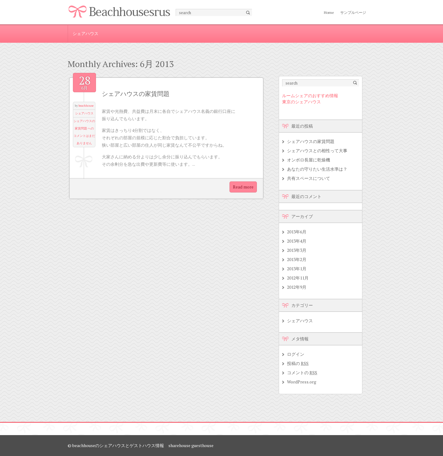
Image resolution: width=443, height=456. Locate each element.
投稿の (298, 363)
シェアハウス (85, 33)
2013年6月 (296, 232)
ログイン (295, 354)
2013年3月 (296, 250)
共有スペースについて (308, 178)
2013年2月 (296, 259)
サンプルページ (353, 12)
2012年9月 (296, 287)
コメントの (302, 372)
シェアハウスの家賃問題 (136, 93)
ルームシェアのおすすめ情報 (310, 95)
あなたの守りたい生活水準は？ (317, 169)
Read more (243, 187)
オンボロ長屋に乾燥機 (308, 160)
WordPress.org (301, 382)
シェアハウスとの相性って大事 (317, 150)
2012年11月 (298, 278)
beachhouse (86, 106)
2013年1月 (296, 269)
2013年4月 (296, 241)
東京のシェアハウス (301, 102)
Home (329, 12)
